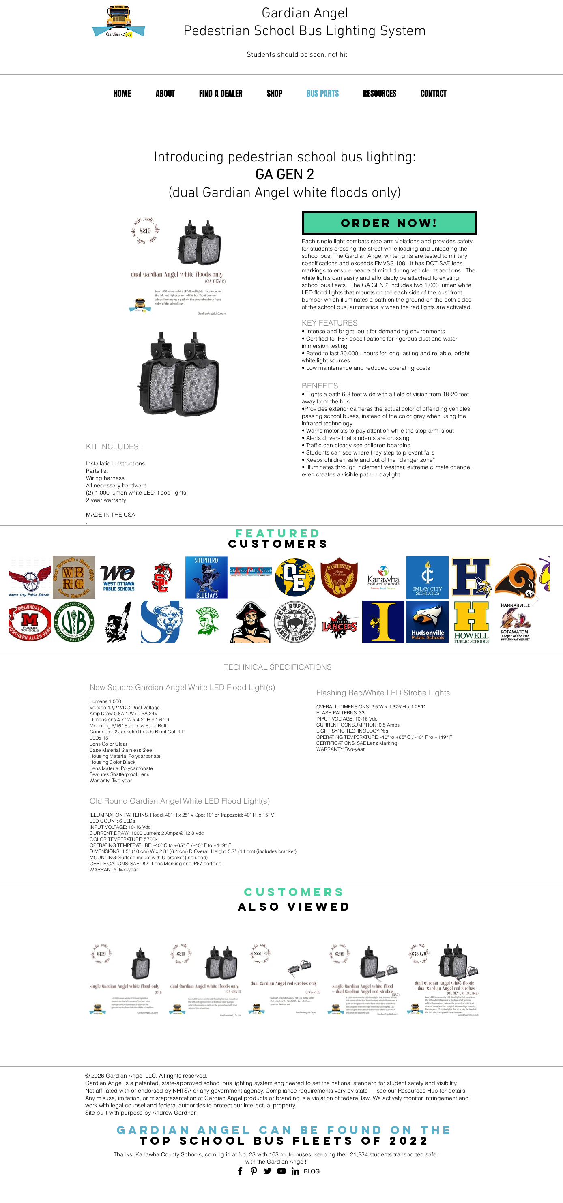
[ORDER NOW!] (389, 223)
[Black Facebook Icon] (240, 1171)
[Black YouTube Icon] (281, 1171)
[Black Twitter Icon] (267, 1171)
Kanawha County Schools (168, 1154)
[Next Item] (535, 599)
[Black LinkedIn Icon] (295, 1171)
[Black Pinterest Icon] (254, 1171)
